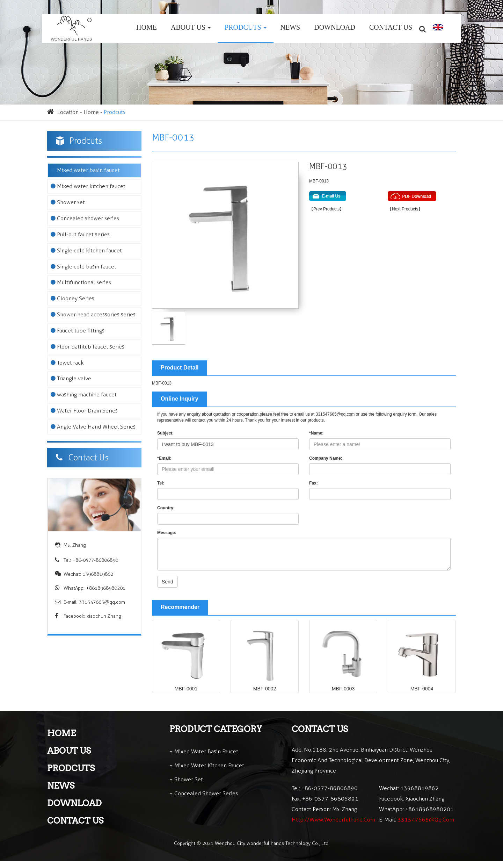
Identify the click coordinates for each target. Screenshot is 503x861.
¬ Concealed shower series (203, 793)
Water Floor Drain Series (84, 410)
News (290, 27)
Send (167, 581)
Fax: (313, 483)
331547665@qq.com (102, 602)
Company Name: (325, 458)
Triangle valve (71, 378)
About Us (191, 27)
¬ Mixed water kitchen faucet (206, 765)
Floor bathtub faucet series (87, 346)
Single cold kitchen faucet (86, 250)
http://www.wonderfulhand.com (333, 819)
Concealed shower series (85, 218)
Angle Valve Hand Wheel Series (93, 426)
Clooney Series (72, 298)
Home (146, 27)
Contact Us (390, 27)
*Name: (316, 433)
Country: (166, 507)
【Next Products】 (405, 209)
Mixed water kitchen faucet (88, 186)
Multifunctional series (81, 282)
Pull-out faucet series (80, 234)
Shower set (68, 202)
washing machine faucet (84, 394)
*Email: (164, 458)
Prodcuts (245, 27)
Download (334, 27)
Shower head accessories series (93, 314)
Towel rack (67, 362)
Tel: (160, 483)
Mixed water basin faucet (85, 170)
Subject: (165, 433)
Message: (166, 532)
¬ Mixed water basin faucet (203, 751)
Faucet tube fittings (77, 330)
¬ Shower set (186, 779)
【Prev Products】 (326, 209)
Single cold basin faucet (83, 266)
